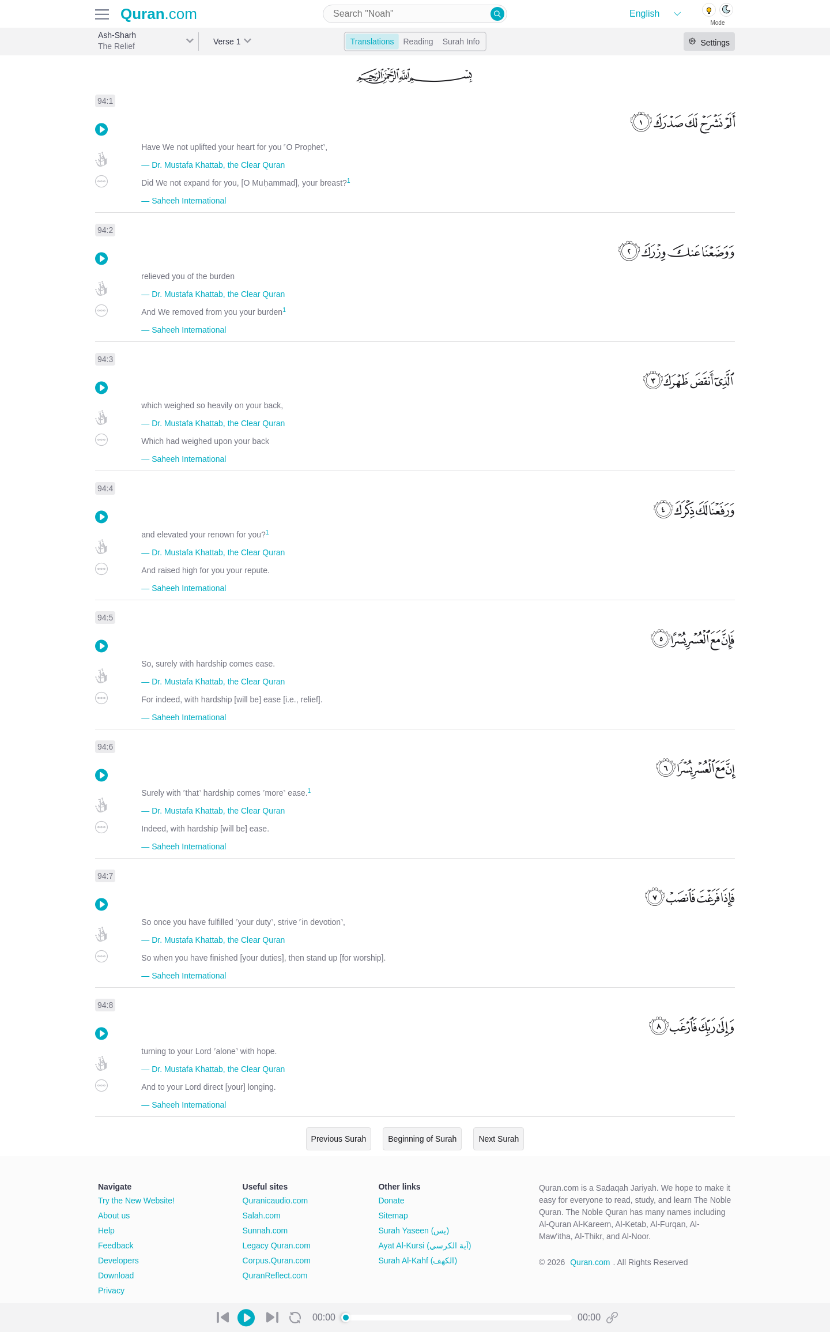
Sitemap (393, 1215)
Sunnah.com (265, 1230)
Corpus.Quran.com (277, 1260)
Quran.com (590, 1262)
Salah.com (262, 1215)
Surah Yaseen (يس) (413, 1230)
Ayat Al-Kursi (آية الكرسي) (424, 1245)
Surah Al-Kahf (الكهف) (417, 1260)
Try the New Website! (136, 1200)
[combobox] (415, 14)
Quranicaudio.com (275, 1200)
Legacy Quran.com (277, 1245)
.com (158, 13)
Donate (391, 1200)
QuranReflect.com (275, 1275)
